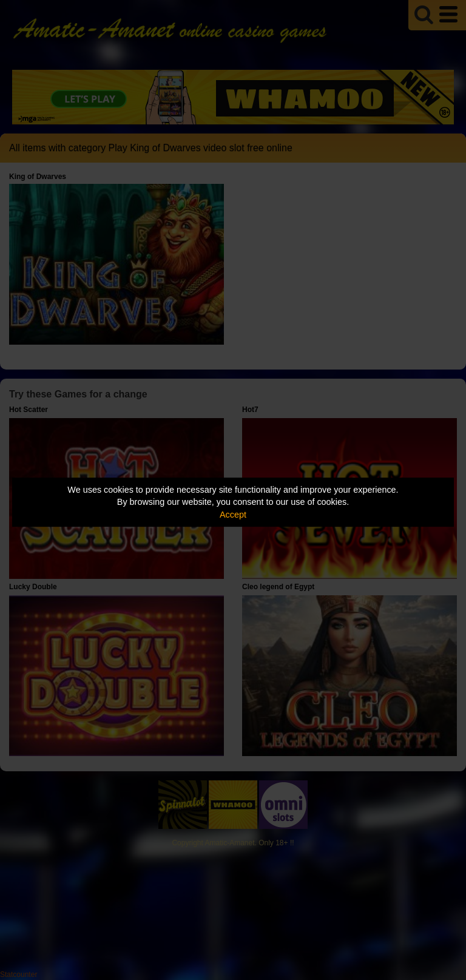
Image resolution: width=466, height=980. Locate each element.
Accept (233, 514)
